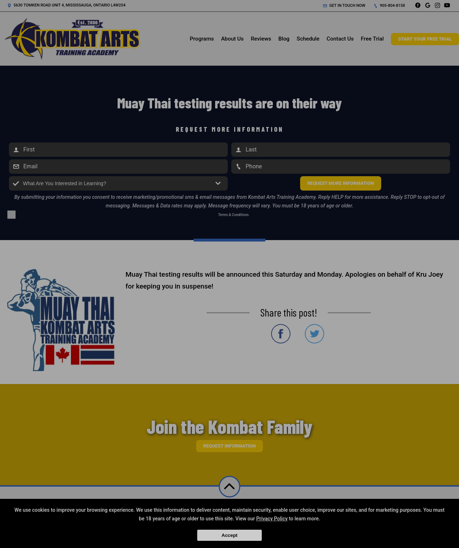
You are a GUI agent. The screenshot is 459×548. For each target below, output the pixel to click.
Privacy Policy (272, 518)
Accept (229, 535)
